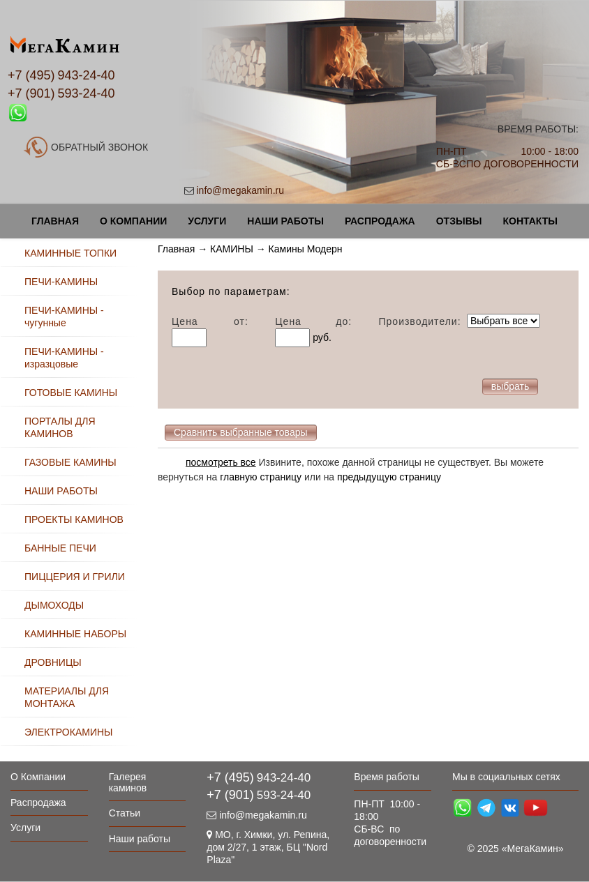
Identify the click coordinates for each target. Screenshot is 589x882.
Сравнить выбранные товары (241, 432)
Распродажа (380, 221)
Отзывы (459, 221)
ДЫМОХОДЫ (54, 605)
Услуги (207, 221)
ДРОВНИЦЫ (53, 662)
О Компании (133, 221)
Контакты (529, 221)
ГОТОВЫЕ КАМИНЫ (70, 392)
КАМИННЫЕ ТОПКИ (70, 253)
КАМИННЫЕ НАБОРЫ (75, 633)
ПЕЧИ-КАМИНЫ (61, 281)
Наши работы (285, 221)
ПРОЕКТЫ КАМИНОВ (74, 519)
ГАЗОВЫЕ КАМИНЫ (70, 462)
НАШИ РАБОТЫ (61, 490)
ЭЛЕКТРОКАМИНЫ (68, 732)
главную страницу (260, 476)
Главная (55, 221)
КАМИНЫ (231, 248)
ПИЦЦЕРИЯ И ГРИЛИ (74, 576)
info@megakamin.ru (241, 190)
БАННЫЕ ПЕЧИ (60, 548)
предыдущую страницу (389, 476)
